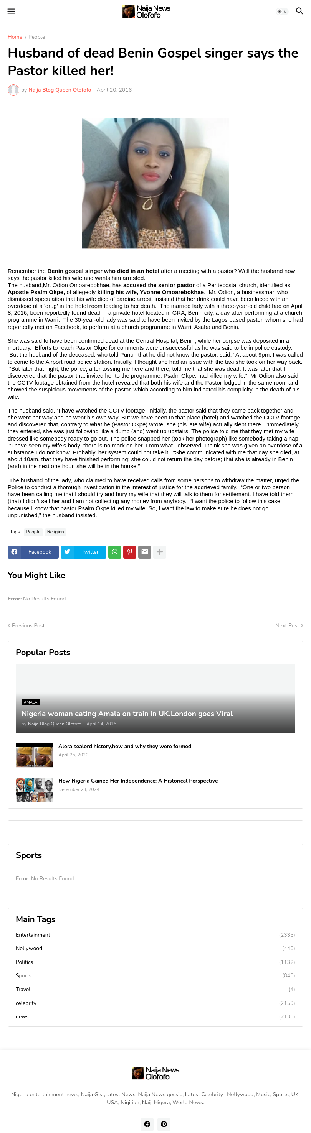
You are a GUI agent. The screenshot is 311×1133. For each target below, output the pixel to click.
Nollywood (155, 948)
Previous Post (28, 625)
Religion (55, 532)
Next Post (287, 625)
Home (15, 38)
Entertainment (155, 935)
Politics (155, 962)
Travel (155, 989)
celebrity (155, 1003)
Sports (155, 976)
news (155, 1017)
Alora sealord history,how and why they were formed (124, 746)
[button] (10, 11)
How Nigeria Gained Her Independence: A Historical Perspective (138, 781)
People (36, 38)
